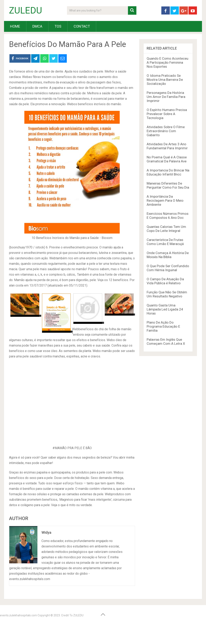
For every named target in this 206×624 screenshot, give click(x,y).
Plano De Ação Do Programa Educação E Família (163, 326)
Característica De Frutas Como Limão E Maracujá (165, 242)
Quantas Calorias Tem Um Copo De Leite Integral (166, 229)
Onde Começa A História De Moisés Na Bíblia (168, 255)
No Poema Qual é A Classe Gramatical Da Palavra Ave (167, 159)
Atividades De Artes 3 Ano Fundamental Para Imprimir (167, 146)
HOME (15, 26)
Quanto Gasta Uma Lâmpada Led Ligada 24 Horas (165, 309)
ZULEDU (25, 10)
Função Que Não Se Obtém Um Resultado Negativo (167, 294)
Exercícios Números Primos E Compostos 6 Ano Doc (167, 216)
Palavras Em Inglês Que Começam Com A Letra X (166, 341)
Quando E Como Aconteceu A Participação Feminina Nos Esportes (167, 62)
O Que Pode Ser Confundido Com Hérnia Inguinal (168, 268)
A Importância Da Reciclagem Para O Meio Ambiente (165, 200)
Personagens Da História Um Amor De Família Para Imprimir (166, 97)
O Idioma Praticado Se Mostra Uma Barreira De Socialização (165, 80)
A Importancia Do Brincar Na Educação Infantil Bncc (168, 172)
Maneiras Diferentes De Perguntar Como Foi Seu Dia (168, 185)
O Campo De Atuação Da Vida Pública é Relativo (165, 281)
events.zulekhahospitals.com (18, 615)
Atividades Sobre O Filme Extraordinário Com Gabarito (166, 131)
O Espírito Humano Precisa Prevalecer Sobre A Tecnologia (167, 114)
